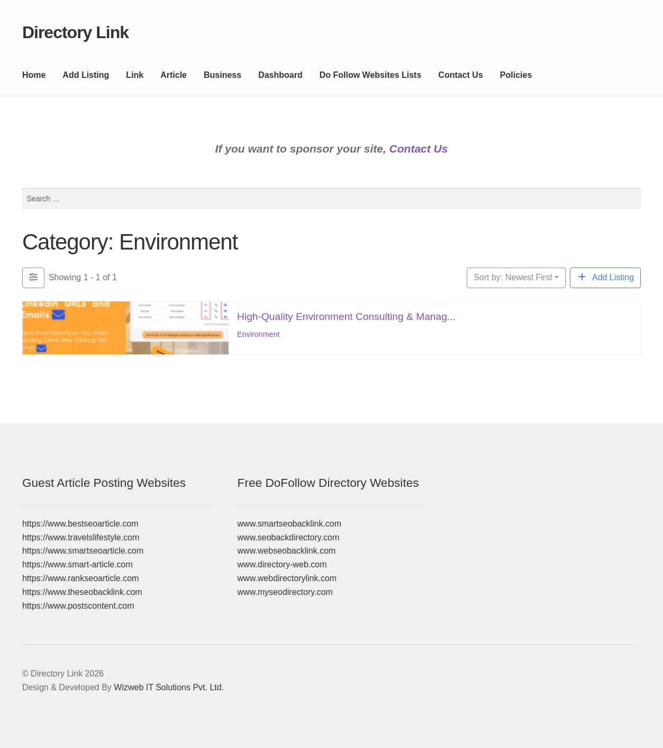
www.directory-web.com (282, 564)
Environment (258, 334)
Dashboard (280, 74)
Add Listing (85, 74)
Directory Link (75, 32)
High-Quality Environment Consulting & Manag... (346, 316)
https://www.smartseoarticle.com (82, 550)
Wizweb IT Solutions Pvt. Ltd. (169, 687)
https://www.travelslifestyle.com (80, 537)
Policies (516, 74)
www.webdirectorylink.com (287, 578)
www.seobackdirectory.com (289, 537)
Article (173, 74)
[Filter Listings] (33, 278)
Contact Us (460, 74)
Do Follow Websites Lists (371, 74)
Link (134, 74)
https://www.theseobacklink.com (82, 591)
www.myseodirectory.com (285, 591)
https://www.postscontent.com (78, 605)
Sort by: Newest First (513, 277)
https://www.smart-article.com (77, 564)
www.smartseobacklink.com (290, 523)
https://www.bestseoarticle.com (80, 523)
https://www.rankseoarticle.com (80, 578)
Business (222, 74)
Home (34, 74)
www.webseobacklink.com (287, 550)
